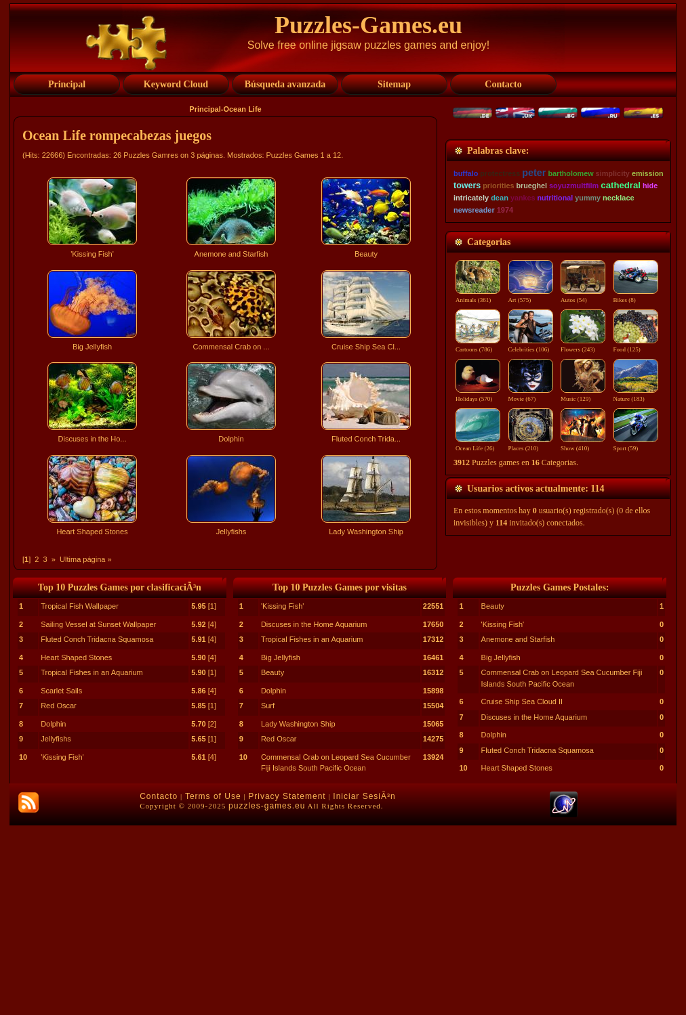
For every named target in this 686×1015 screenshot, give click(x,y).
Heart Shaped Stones (76, 847)
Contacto (159, 986)
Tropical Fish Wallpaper (80, 796)
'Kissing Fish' (62, 947)
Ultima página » (85, 559)
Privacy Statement (286, 986)
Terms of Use (213, 986)
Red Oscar (59, 895)
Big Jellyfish (280, 847)
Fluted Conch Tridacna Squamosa (97, 829)
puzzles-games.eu (266, 995)
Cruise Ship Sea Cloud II (522, 891)
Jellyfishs (56, 928)
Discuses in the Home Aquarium (314, 814)
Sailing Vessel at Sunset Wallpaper (98, 814)
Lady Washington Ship (298, 913)
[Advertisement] (227, 659)
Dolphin (53, 913)
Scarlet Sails (61, 880)
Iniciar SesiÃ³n (364, 986)
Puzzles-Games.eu (368, 25)
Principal (204, 109)
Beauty (272, 862)
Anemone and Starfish (518, 829)
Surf (268, 895)
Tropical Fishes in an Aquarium (92, 862)
